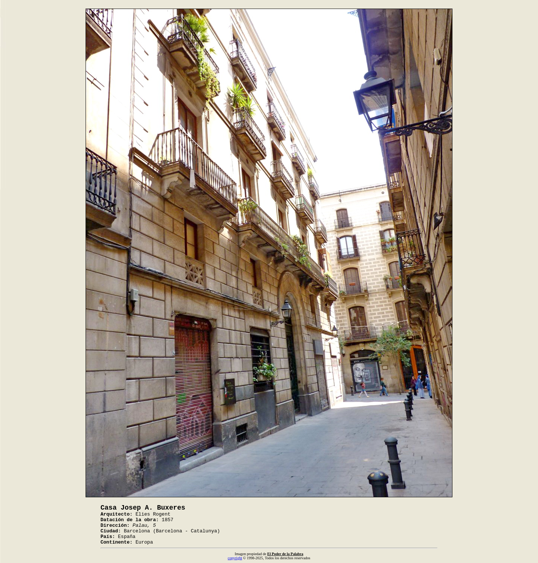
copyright (235, 558)
